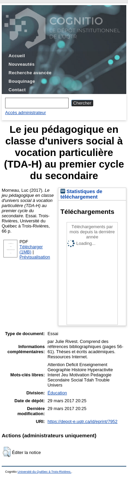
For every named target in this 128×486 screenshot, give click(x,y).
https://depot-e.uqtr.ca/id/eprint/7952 (82, 421)
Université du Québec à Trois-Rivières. (44, 471)
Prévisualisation (34, 257)
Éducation (57, 392)
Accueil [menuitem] (17, 55)
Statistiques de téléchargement (81, 194)
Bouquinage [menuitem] (22, 81)
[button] (7, 452)
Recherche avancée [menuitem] (30, 72)
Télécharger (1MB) (31, 249)
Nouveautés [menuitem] (21, 64)
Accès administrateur (25, 112)
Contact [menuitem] (17, 89)
